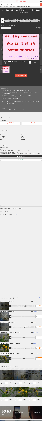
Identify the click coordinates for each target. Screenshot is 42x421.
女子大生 (13, 208)
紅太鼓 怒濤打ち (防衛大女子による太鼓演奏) (14, 61)
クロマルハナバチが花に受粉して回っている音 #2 (10, 343)
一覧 (39, 297)
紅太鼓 (8, 208)
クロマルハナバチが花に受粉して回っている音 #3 (10, 332)
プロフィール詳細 (21, 156)
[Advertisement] (21, 82)
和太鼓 (17, 208)
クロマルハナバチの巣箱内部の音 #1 (7, 322)
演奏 (5, 208)
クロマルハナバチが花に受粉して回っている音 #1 (10, 353)
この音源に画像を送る (21, 75)
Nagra (20, 208)
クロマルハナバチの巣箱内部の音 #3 (7, 301)
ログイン (16, 214)
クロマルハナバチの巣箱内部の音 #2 (7, 311)
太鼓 (2, 208)
